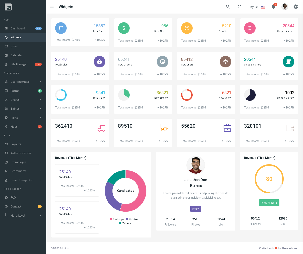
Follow (195, 208)
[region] (23, 134)
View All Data (269, 203)
